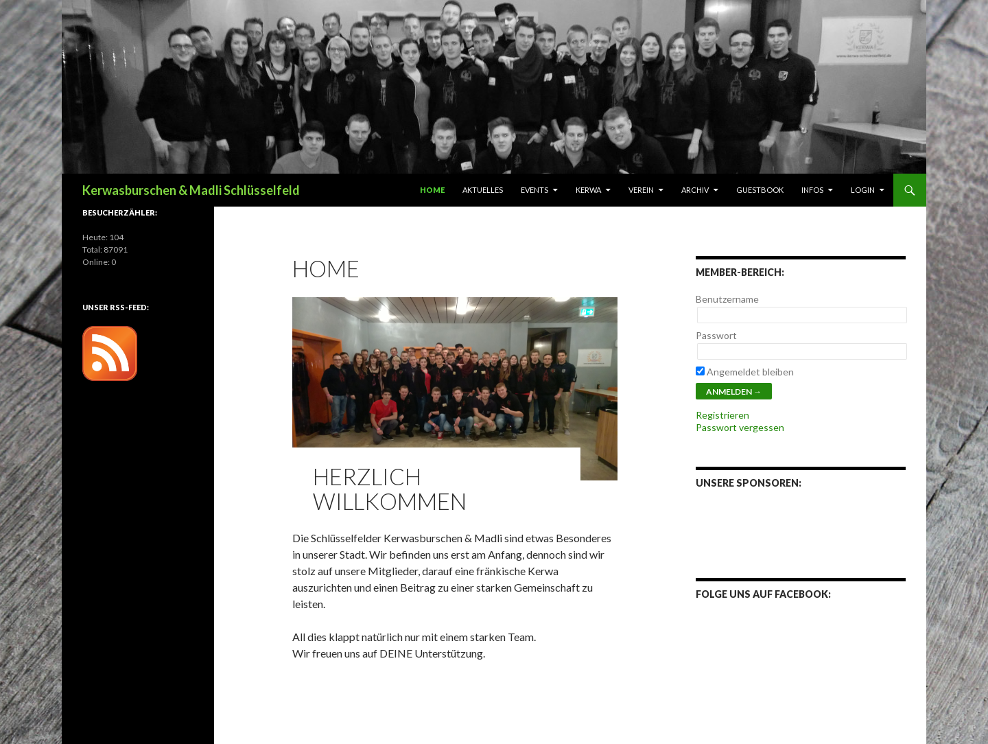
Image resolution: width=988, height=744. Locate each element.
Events (534, 189)
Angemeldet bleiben (745, 371)
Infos (812, 189)
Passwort (716, 335)
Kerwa (588, 189)
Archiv (695, 189)
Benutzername (727, 299)
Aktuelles (482, 189)
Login (863, 189)
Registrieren (722, 415)
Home (432, 189)
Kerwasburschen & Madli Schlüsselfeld (191, 190)
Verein (641, 189)
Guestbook (760, 189)
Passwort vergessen (740, 427)
